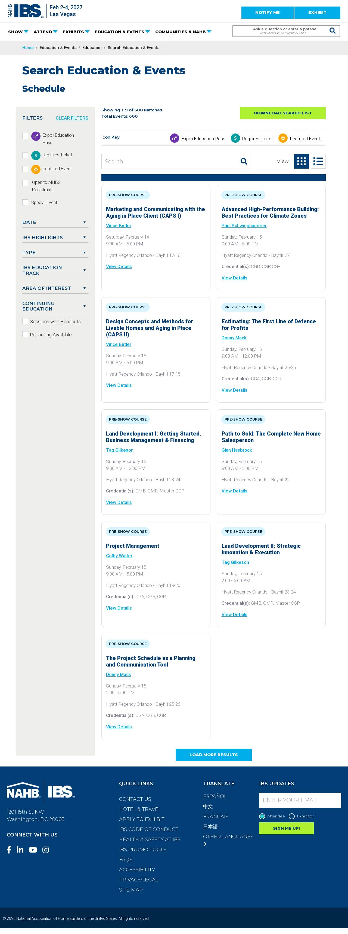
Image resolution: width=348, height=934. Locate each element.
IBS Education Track (42, 270)
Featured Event (305, 138)
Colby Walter (119, 555)
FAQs (125, 860)
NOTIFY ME (267, 12)
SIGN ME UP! (286, 828)
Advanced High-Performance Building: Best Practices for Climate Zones (270, 212)
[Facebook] (11, 849)
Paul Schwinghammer (244, 225)
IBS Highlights (42, 237)
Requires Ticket (257, 138)
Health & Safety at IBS (150, 839)
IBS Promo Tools (142, 850)
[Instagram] (47, 849)
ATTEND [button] (43, 31)
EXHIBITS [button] (73, 31)
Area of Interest (46, 288)
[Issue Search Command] (333, 26)
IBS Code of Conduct (148, 829)
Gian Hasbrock (237, 450)
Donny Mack (234, 337)
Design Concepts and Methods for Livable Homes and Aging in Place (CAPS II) (149, 328)
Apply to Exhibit (141, 819)
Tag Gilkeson (119, 450)
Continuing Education (38, 306)
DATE (29, 222)
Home (28, 47)
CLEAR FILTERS (72, 118)
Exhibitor (302, 816)
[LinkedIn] (22, 849)
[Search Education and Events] (169, 161)
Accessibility (137, 870)
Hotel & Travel (140, 809)
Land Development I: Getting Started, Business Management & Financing (153, 436)
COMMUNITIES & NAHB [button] (180, 31)
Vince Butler (118, 225)
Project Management (132, 546)
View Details (119, 266)
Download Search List (283, 112)
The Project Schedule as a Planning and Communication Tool (150, 661)
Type (29, 252)
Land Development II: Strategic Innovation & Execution (261, 549)
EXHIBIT (317, 12)
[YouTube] (35, 849)
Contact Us (135, 799)
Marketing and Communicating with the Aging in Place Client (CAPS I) (155, 212)
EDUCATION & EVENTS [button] (119, 31)
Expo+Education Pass (203, 138)
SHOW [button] (15, 31)
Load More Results (213, 754)
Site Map (131, 890)
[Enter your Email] (300, 800)
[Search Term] (281, 31)
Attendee (273, 816)
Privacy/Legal (138, 880)
